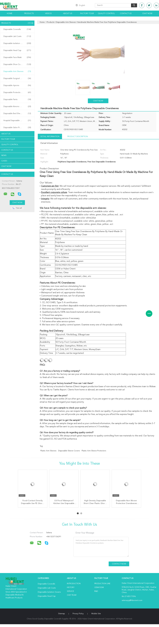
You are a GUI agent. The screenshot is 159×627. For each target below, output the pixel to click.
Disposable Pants (17, 99)
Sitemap (61, 614)
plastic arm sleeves (48, 451)
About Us (67, 13)
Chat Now (147, 13)
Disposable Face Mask (17, 57)
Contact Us (126, 13)
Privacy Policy (78, 614)
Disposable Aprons (17, 85)
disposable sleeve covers (69, 451)
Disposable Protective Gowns (17, 92)
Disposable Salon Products (17, 127)
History (70, 587)
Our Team (71, 595)
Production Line (102, 584)
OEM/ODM (99, 587)
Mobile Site (96, 614)
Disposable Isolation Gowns (17, 43)
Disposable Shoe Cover (17, 64)
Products (29, 13)
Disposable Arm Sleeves (17, 71)
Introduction (74, 584)
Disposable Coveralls (17, 29)
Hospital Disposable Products (17, 120)
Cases (4, 161)
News (3, 155)
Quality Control (106, 13)
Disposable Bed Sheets (17, 113)
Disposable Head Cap (17, 50)
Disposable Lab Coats (17, 36)
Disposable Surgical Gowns (17, 78)
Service (70, 591)
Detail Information (49, 136)
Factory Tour (87, 13)
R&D (96, 591)
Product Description (77, 136)
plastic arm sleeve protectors (94, 451)
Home (9, 13)
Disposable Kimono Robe (17, 106)
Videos (48, 13)
